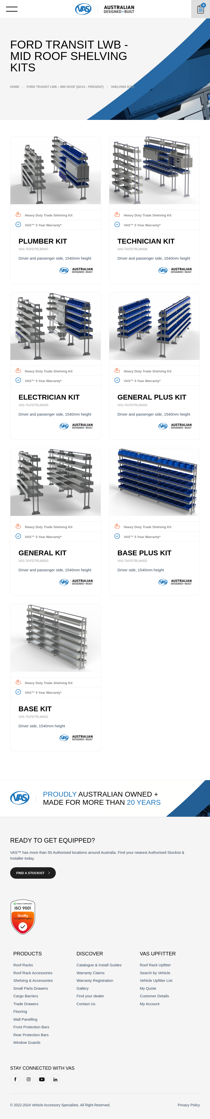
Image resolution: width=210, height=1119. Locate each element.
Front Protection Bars (31, 1027)
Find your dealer (90, 996)
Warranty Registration (95, 980)
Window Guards (27, 1042)
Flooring (20, 1011)
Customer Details (154, 996)
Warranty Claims (90, 973)
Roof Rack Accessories (32, 973)
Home (14, 87)
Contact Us (86, 1004)
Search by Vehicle (155, 973)
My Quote (148, 988)
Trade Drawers (26, 1004)
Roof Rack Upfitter (155, 965)
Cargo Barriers (25, 996)
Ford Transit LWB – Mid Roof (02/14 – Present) (65, 87)
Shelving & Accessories (33, 980)
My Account (150, 1004)
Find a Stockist (30, 873)
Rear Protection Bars (31, 1035)
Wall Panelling (25, 1019)
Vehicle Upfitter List (156, 980)
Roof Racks (23, 965)
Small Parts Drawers (30, 988)
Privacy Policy (189, 1105)
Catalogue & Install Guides (99, 965)
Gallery (83, 988)
